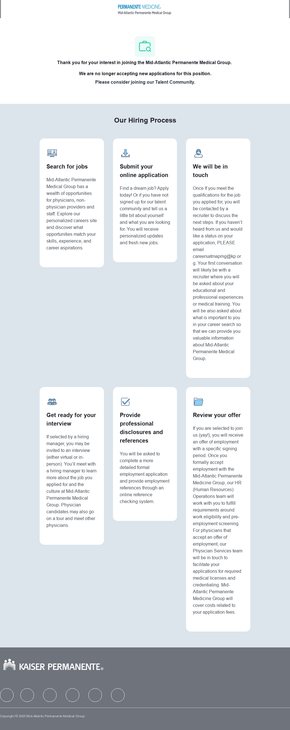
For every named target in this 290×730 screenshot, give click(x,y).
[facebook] (7, 695)
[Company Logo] (144, 9)
